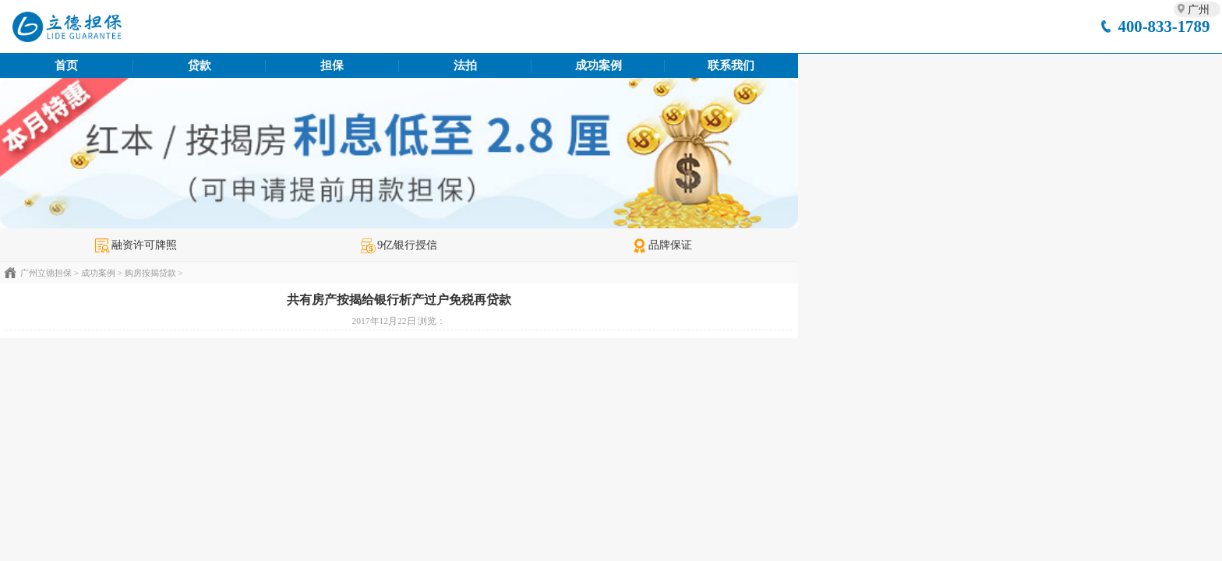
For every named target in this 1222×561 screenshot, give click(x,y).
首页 (66, 65)
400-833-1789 (1164, 26)
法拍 (465, 65)
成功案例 (598, 65)
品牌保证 (662, 244)
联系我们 (731, 65)
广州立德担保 (46, 272)
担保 (332, 65)
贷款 (199, 65)
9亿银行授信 (399, 244)
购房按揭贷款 (150, 272)
